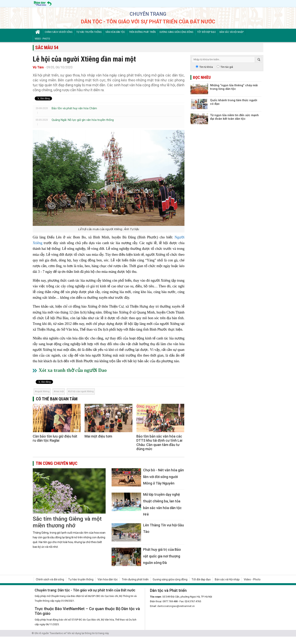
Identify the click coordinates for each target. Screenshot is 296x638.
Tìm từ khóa (206, 66)
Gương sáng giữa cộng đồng (176, 31)
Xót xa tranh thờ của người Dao (73, 370)
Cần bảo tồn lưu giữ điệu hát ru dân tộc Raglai (55, 438)
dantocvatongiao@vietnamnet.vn (176, 606)
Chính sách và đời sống (59, 31)
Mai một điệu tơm (98, 436)
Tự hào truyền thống (89, 31)
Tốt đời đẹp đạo (206, 31)
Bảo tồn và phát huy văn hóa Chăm (74, 108)
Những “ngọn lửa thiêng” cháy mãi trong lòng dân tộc (234, 87)
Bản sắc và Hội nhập (232, 31)
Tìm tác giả (227, 66)
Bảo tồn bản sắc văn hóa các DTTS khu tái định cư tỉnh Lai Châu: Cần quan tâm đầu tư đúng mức (159, 442)
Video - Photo (42, 38)
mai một (59, 391)
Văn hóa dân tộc (115, 31)
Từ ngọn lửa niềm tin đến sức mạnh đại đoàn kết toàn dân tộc (234, 116)
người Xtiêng (42, 391)
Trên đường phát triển (142, 31)
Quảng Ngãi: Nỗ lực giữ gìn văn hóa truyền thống (83, 120)
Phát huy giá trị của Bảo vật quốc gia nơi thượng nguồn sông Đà (162, 556)
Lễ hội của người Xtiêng (81, 391)
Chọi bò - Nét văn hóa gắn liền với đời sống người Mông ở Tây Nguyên (163, 476)
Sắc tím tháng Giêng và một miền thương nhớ (67, 522)
